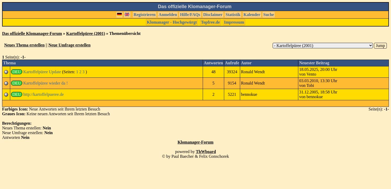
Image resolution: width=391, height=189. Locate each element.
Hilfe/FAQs (190, 14)
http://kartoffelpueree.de (43, 94)
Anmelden (168, 14)
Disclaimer (213, 14)
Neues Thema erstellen (24, 45)
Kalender (252, 14)
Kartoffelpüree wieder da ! (45, 83)
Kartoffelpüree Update (42, 72)
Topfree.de (210, 22)
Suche (268, 14)
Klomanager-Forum (195, 142)
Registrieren (145, 14)
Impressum (234, 22)
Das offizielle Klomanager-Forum (32, 33)
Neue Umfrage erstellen (69, 45)
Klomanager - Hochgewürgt (172, 22)
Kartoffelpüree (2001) (85, 33)
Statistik (232, 14)
